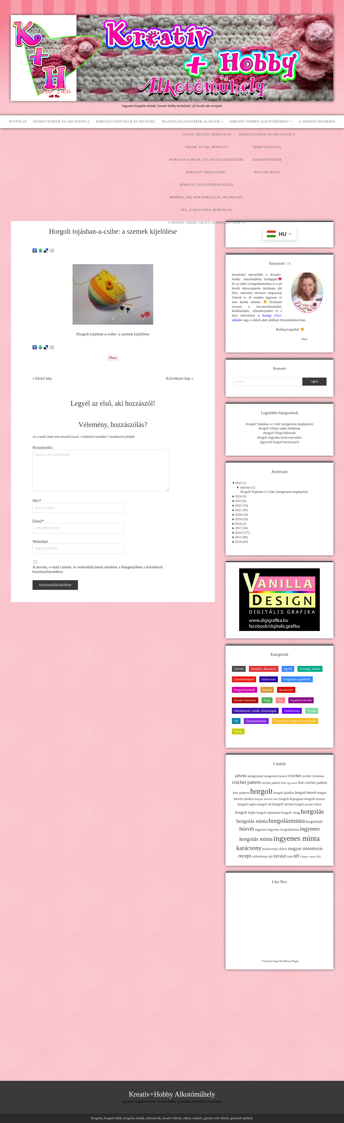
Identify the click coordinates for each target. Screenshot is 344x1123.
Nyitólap (18, 121)
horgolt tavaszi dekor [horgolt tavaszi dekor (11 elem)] (308, 804)
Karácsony (286, 690)
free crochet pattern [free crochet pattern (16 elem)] (312, 783)
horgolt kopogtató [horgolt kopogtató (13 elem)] (291, 799)
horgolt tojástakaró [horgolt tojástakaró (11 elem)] (268, 813)
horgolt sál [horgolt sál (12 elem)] (264, 804)
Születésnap (292, 711)
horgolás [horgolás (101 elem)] (312, 811)
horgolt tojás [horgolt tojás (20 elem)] (245, 812)
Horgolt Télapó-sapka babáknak (279, 428)
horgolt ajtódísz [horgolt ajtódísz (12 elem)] (284, 793)
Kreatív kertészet (245, 700)
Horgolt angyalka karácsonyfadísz (279, 437)
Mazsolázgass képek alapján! (191, 121)
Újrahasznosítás (256, 721)
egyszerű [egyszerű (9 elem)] (292, 782)
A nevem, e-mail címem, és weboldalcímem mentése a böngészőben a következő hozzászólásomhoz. (98, 569)
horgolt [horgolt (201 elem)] (261, 791)
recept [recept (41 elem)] (244, 856)
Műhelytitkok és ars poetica (61, 121)
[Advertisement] (172, 168)
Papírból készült (301, 700)
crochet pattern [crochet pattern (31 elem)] (246, 782)
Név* (37, 500)
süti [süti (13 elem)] (270, 856)
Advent (239, 669)
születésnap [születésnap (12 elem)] (259, 856)
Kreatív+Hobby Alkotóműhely (259, 121)
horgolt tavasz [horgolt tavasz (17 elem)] (283, 804)
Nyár (267, 700)
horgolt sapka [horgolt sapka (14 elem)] (247, 804)
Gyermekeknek (244, 679)
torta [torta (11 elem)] (290, 856)
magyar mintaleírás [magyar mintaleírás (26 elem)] (305, 848)
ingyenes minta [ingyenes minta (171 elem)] (296, 838)
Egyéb (288, 669)
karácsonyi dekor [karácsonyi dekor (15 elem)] (274, 849)
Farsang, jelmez (310, 669)
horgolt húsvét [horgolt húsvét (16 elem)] (305, 793)
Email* (38, 521)
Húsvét (267, 690)
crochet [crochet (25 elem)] (294, 775)
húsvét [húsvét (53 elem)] (246, 829)
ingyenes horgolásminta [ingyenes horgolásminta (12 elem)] (283, 829)
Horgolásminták (244, 690)
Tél (236, 721)
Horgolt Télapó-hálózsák (279, 433)
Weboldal (40, 541)
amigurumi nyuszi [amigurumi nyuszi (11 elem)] (275, 776)
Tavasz (311, 711)
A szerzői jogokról (317, 121)
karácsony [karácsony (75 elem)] (248, 847)
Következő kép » (180, 378)
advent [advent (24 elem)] (241, 775)
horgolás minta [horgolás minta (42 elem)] (252, 821)
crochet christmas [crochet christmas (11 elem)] (313, 776)
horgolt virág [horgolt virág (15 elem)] (290, 812)
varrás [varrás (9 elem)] (312, 856)
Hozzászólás (43, 447)
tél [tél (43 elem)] (296, 856)
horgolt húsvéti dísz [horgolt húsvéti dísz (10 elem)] (266, 799)
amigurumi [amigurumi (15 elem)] (255, 776)
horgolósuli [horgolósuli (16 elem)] (314, 822)
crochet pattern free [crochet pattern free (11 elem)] (273, 783)
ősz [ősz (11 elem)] (319, 856)
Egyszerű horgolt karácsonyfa (279, 442)
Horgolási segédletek (297, 679)
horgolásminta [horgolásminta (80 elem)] (286, 820)
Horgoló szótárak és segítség (126, 121)
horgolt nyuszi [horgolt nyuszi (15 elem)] (314, 799)
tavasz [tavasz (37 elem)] (280, 856)
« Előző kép (42, 378)
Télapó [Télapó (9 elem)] (304, 856)
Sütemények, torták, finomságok (255, 711)
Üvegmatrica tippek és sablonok (295, 721)
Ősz (280, 700)
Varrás (238, 731)
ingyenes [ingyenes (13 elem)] (261, 829)
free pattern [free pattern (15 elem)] (241, 793)
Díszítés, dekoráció (263, 669)
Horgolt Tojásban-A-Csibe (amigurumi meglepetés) (279, 424)
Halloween (268, 679)
